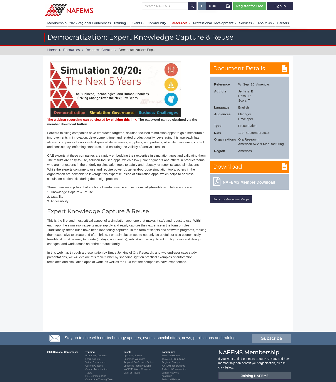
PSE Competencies (95, 376)
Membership (56, 23)
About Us (265, 23)
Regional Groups (171, 362)
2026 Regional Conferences (90, 23)
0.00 (212, 6)
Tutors (88, 372)
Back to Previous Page (231, 199)
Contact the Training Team (99, 379)
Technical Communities (174, 369)
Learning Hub (92, 359)
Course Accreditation (96, 369)
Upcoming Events (132, 355)
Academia (167, 376)
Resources (181, 23)
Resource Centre (99, 50)
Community (158, 23)
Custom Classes (94, 365)
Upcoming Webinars (134, 359)
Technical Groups (171, 355)
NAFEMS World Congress (137, 369)
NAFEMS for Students (173, 365)
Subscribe (271, 338)
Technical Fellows (171, 379)
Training (121, 23)
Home (52, 50)
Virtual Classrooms (95, 362)
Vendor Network (170, 372)
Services (247, 23)
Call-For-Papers (131, 372)
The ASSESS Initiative (173, 359)
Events (138, 23)
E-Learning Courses (96, 355)
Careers (283, 23)
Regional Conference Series (138, 362)
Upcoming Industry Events (137, 365)
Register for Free (249, 6)
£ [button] (202, 7)
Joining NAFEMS (254, 376)
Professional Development (214, 23)
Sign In (280, 6)
